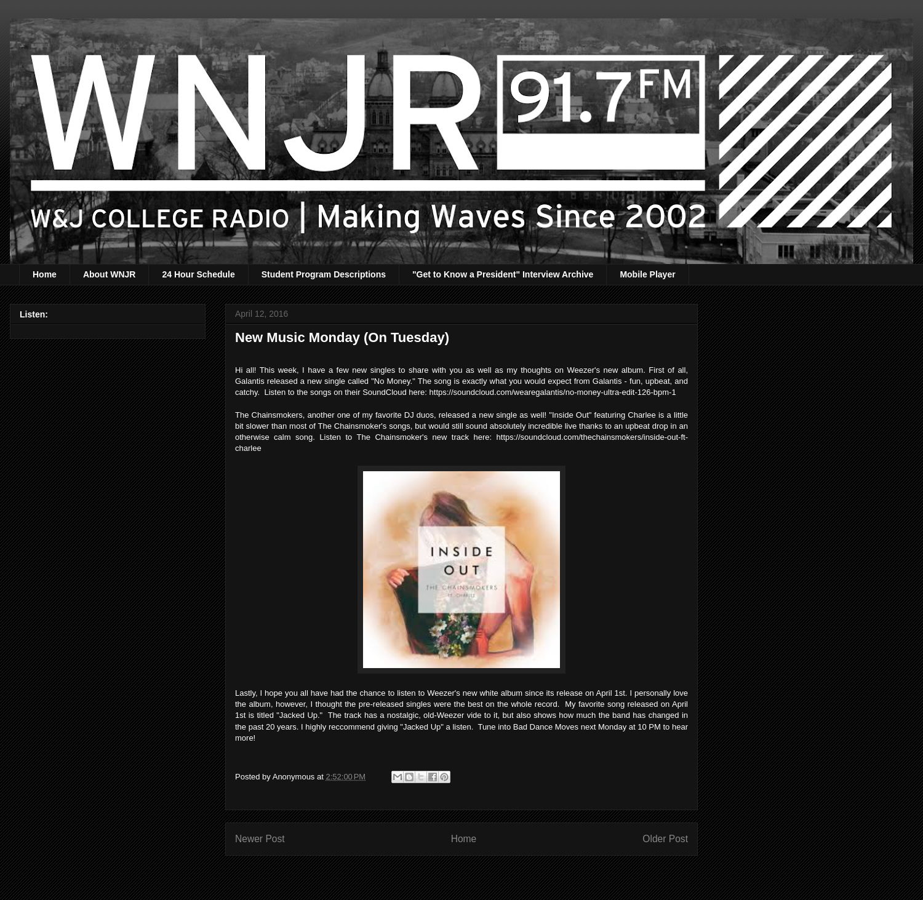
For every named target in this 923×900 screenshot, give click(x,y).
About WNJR (109, 274)
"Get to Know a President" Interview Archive (502, 274)
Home (45, 274)
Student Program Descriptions (324, 274)
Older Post (665, 839)
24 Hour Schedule (198, 274)
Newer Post (260, 839)
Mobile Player (647, 274)
